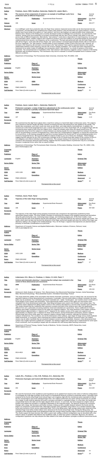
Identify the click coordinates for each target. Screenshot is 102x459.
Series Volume (7, 77)
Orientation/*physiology (60, 293)
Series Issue (36, 77)
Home (7, 4)
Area (6, 84)
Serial (80, 90)
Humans (78, 292)
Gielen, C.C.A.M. (51, 277)
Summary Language (35, 68)
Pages (80, 23)
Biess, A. (32, 277)
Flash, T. (61, 277)
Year (5, 18)
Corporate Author (7, 59)
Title (5, 14)
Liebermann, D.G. (22, 277)
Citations (85, 4)
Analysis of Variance (34, 292)
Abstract (7, 29)
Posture (71, 293)
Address (7, 56)
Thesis (80, 59)
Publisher (7, 63)
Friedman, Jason (21, 11)
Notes (6, 87)
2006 (17, 284)
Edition (80, 77)
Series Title (36, 72)
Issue (34, 23)
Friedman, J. (40, 277)
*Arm (43, 292)
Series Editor (8, 72)
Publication (36, 18)
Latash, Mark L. (62, 11)
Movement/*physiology (27, 293)
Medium (80, 81)
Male (17, 293)
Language (7, 68)
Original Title (82, 68)
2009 (17, 18)
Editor (80, 63)
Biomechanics (50, 292)
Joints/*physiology (88, 292)
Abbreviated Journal (82, 19)
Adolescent (19, 292)
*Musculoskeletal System (43, 293)
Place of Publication (36, 64)
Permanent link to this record (51, 93)
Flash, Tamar (32, 196)
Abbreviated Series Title (82, 73)
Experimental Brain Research (52, 18)
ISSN (6, 81)
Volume (7, 23)
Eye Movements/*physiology (65, 292)
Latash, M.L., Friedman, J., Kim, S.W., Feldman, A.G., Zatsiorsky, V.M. (40, 376)
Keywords (7, 26)
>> (53, 4)
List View (78, 4)
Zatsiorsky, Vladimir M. (48, 11)
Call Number (8, 90)
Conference (82, 84)
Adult (25, 292)
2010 (17, 383)
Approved (81, 87)
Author (6, 11)
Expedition (35, 84)
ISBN (33, 81)
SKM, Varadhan (33, 11)
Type (79, 14)
